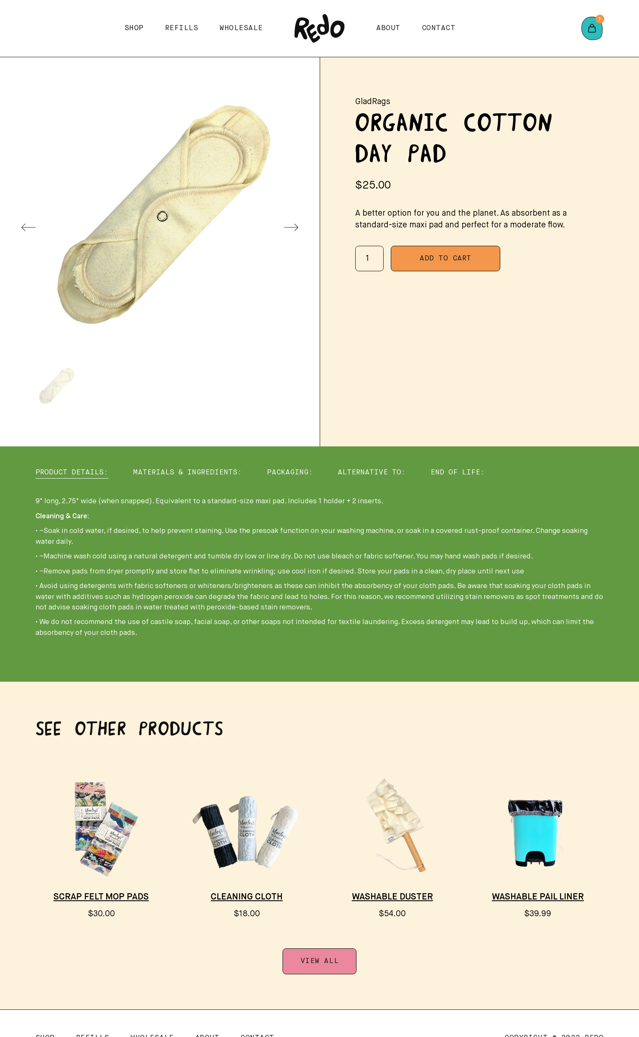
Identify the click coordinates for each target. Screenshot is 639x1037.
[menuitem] (56, 386)
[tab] (72, 472)
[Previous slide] (28, 227)
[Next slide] (291, 227)
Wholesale (241, 28)
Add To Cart (445, 258)
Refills (182, 28)
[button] (134, 28)
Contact (439, 28)
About (388, 28)
